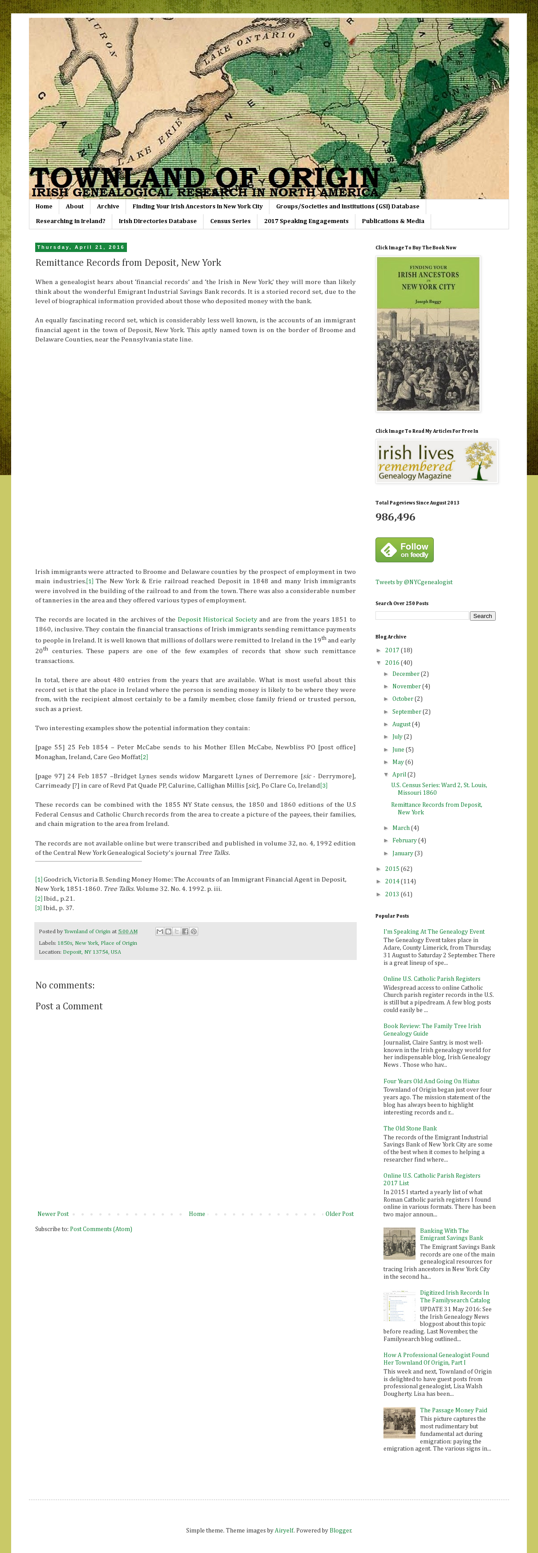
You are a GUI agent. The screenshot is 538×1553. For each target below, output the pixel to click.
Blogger (340, 1531)
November (407, 686)
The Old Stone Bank (410, 1129)
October (403, 699)
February (405, 840)
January (403, 853)
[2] (144, 757)
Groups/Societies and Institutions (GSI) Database (348, 206)
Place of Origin (119, 943)
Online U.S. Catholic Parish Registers (432, 979)
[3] (323, 785)
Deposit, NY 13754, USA (92, 952)
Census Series (230, 221)
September (407, 712)
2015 (393, 869)
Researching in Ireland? (71, 221)
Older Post (340, 1214)
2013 (393, 894)
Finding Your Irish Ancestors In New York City (198, 206)
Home (44, 206)
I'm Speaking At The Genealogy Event (434, 932)
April (400, 775)
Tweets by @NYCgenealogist (413, 582)
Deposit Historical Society (217, 619)
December (406, 674)
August (402, 724)
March (401, 828)
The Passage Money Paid (453, 1410)
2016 (393, 663)
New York (86, 943)
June (399, 750)
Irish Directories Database (158, 221)
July (398, 737)
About (75, 206)
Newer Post (53, 1214)
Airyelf (284, 1531)
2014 (393, 881)
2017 (393, 650)
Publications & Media (393, 221)
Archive (108, 206)
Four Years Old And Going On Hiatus (431, 1081)
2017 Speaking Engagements (306, 221)
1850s (64, 943)
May (398, 762)
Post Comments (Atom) (101, 1229)
